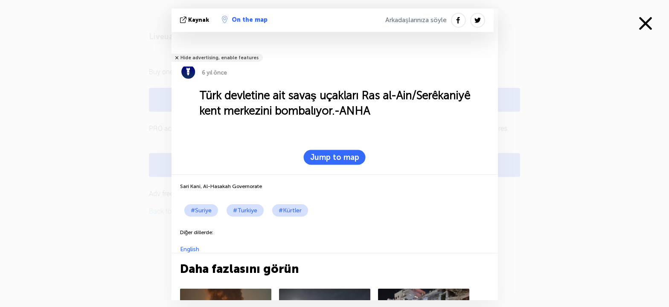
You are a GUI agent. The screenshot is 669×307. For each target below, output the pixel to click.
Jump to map (334, 157)
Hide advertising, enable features (219, 58)
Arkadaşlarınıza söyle (416, 20)
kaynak (195, 20)
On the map (245, 19)
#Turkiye (245, 210)
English (189, 249)
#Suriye (201, 210)
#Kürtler (290, 210)
